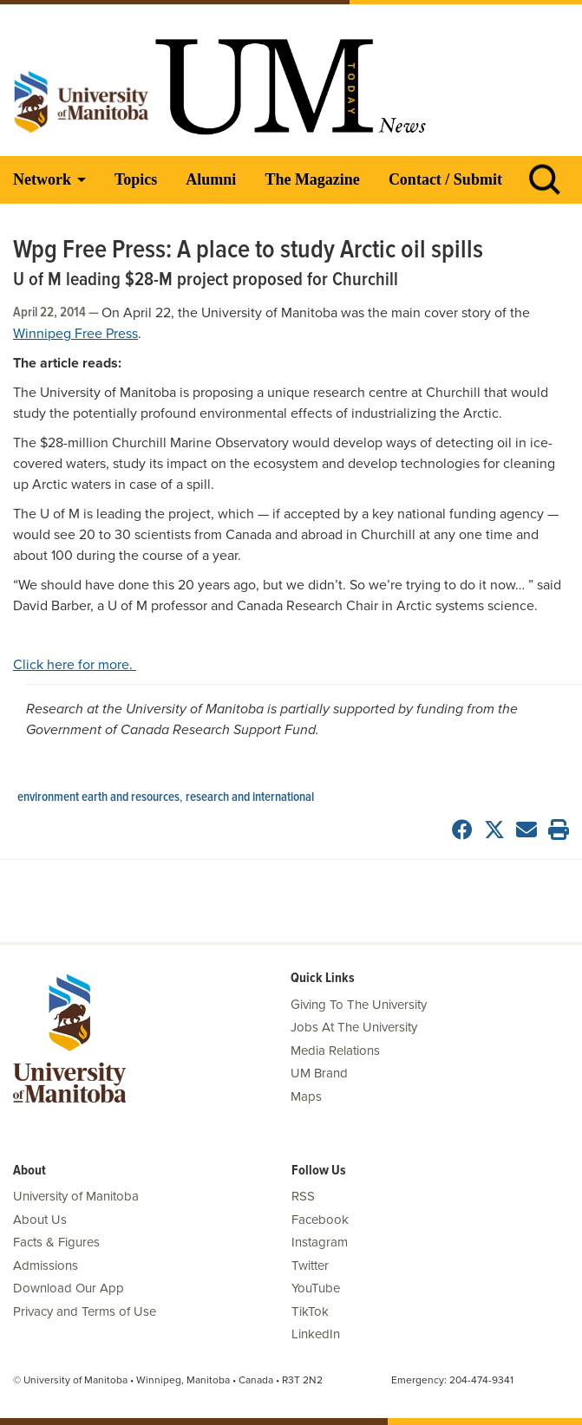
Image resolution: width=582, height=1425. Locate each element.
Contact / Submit (445, 179)
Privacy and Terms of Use (84, 1311)
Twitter (310, 1265)
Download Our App (68, 1288)
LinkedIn (315, 1334)
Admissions (45, 1265)
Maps (306, 1096)
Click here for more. (74, 664)
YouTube (315, 1288)
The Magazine (312, 179)
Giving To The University (359, 1004)
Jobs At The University (354, 1027)
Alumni (211, 179)
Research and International (250, 797)
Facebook (320, 1219)
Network (42, 179)
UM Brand (319, 1073)
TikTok (310, 1311)
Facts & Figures (56, 1242)
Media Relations (335, 1050)
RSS (303, 1196)
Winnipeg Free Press (75, 333)
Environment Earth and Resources (98, 797)
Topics (135, 179)
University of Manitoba (76, 1196)
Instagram (319, 1242)
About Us (40, 1219)
